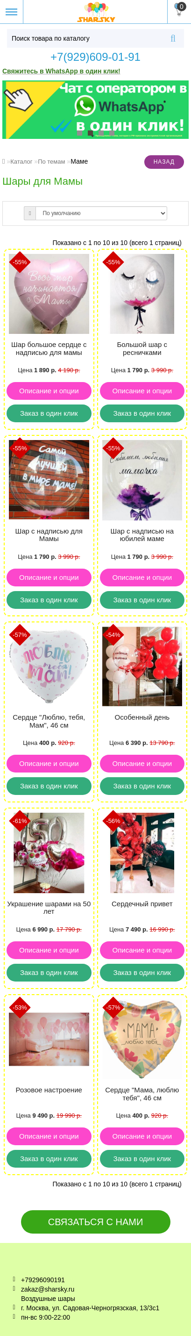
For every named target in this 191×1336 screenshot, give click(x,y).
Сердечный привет (142, 904)
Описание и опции (49, 391)
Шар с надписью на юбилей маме (142, 535)
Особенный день (142, 717)
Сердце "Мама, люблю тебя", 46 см (142, 1094)
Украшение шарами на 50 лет (49, 908)
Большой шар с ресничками (142, 348)
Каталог (21, 161)
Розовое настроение (49, 1090)
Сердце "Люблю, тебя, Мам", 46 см (49, 721)
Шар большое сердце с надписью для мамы (49, 348)
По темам (51, 161)
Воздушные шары (48, 1298)
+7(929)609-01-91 (95, 57)
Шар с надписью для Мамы (49, 535)
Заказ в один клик (49, 413)
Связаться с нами (95, 1222)
